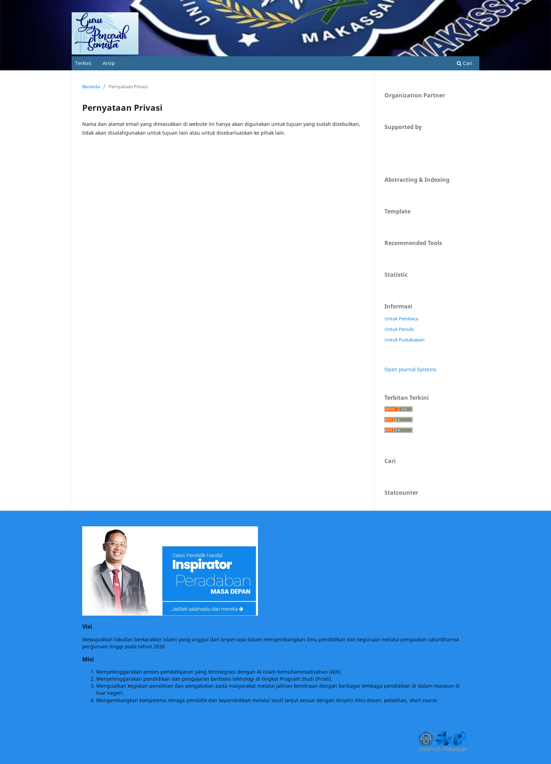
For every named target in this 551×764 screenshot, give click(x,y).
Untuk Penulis (399, 329)
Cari (464, 63)
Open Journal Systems (410, 369)
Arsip (109, 63)
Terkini (83, 63)
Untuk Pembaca (401, 318)
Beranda (91, 86)
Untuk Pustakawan (404, 339)
